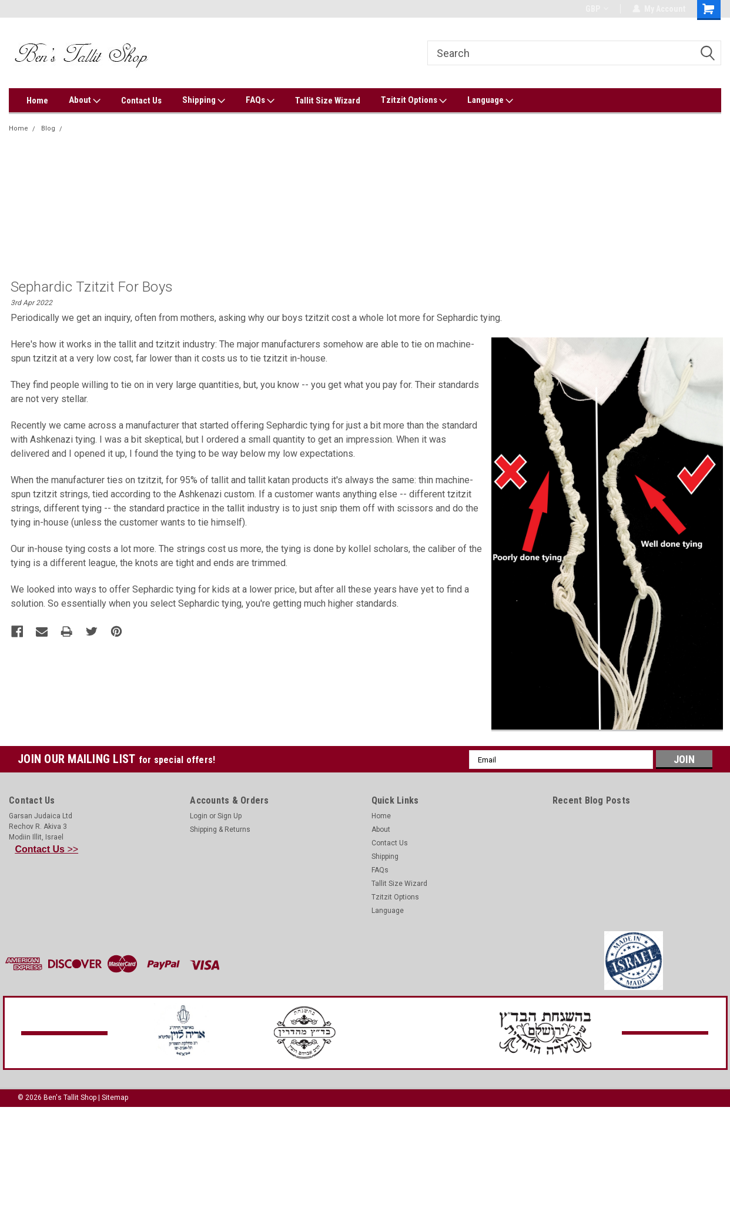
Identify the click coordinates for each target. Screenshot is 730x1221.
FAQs (260, 100)
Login (198, 816)
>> (47, 849)
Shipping (203, 100)
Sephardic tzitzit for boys (106, 128)
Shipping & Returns (220, 829)
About (85, 100)
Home (37, 100)
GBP (596, 9)
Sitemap (115, 1097)
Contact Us (141, 100)
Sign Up (229, 816)
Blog (48, 128)
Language (490, 100)
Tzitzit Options (414, 100)
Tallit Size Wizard (327, 100)
